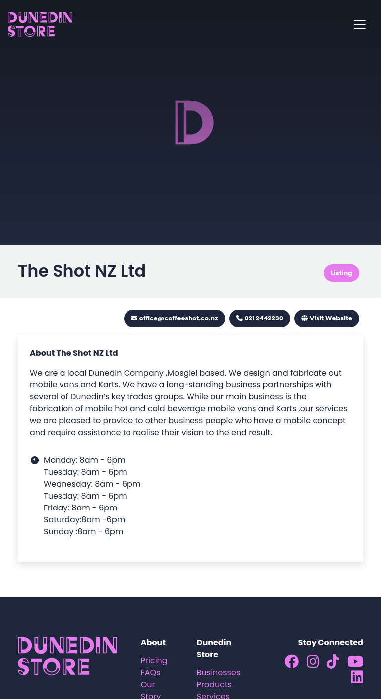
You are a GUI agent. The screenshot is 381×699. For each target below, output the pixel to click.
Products (214, 684)
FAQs (151, 672)
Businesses (218, 672)
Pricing (154, 660)
